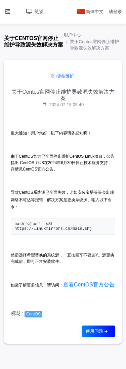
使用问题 (97, 331)
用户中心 (72, 34)
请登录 (115, 11)
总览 (35, 11)
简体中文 (90, 11)
